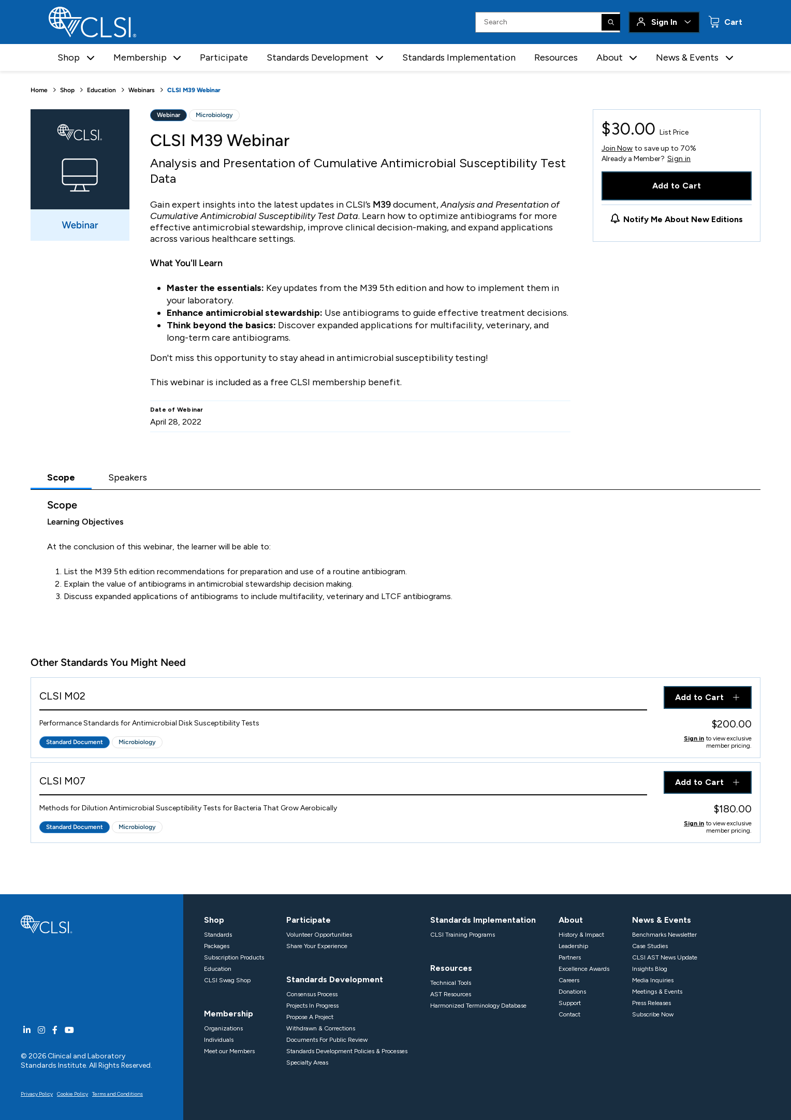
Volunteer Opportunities (319, 934)
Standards (218, 934)
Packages (216, 946)
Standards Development (334, 979)
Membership (228, 1014)
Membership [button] (140, 57)
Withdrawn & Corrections (320, 1028)
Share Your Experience (316, 946)
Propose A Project (309, 1017)
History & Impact (581, 934)
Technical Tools (450, 982)
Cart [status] (732, 22)
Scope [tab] (61, 477)
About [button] (609, 57)
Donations (572, 991)
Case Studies (650, 946)
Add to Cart (676, 186)
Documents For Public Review (327, 1039)
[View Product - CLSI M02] (343, 698)
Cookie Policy (72, 1093)
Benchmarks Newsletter (664, 934)
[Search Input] (547, 22)
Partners (570, 957)
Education (101, 90)
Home (39, 90)
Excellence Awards (584, 968)
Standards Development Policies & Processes (346, 1051)
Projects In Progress (312, 1005)
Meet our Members (229, 1051)
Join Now (617, 148)
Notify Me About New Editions (683, 219)
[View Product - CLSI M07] (343, 783)
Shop (67, 90)
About (571, 920)
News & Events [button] (687, 57)
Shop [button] (68, 57)
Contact (569, 1014)
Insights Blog (649, 968)
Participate (224, 57)
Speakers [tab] (127, 477)
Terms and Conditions (117, 1093)
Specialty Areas (307, 1062)
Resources (556, 57)
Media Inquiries (652, 980)
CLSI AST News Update (664, 957)
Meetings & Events (657, 991)
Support (570, 1003)
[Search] (611, 22)
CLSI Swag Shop (227, 980)
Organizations (223, 1028)
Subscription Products (234, 957)
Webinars (141, 90)
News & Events (661, 920)
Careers (569, 980)
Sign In (664, 22)
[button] (90, 57)
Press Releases (651, 1003)
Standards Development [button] (318, 57)
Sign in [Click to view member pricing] (694, 738)
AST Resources (450, 994)
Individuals (218, 1039)
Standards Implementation (459, 57)
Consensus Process (312, 994)
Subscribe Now (652, 1014)
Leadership (573, 946)
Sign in (679, 159)
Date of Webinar (176, 409)
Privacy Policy (37, 1093)
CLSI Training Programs (462, 934)
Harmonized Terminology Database (478, 1005)
